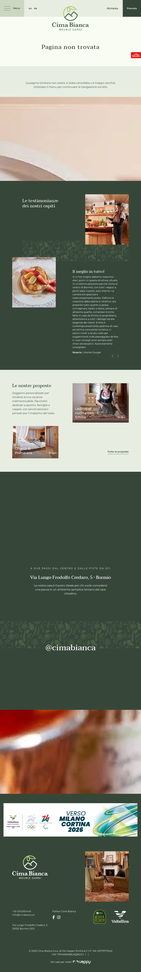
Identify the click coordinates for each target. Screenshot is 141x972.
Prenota (132, 8)
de (35, 8)
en (30, 8)
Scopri (52, 452)
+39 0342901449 (21, 911)
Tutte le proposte (118, 451)
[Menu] (12, 8)
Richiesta (112, 8)
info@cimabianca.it (23, 914)
